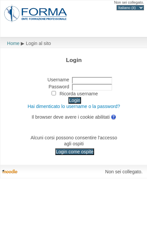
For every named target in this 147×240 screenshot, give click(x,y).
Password (59, 86)
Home (13, 43)
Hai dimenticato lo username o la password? (73, 106)
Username (58, 79)
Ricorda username (79, 93)
